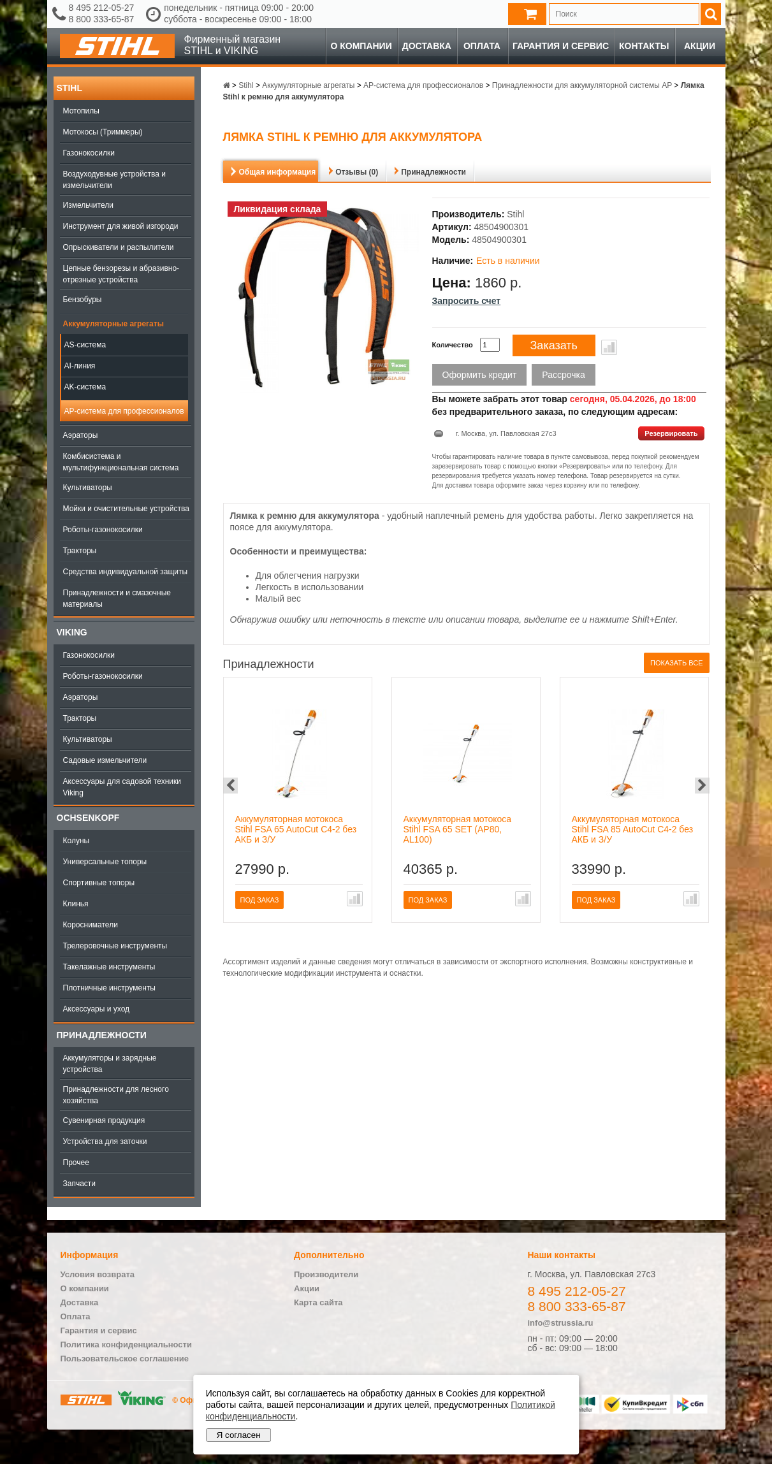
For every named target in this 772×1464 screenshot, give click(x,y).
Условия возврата (98, 1274)
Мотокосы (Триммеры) (103, 131)
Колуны (76, 840)
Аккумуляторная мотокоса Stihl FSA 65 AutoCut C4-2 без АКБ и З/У (296, 829)
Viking (72, 632)
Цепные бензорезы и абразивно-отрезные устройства (121, 274)
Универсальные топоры (105, 861)
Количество (452, 345)
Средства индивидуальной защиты (125, 571)
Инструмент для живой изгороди (120, 226)
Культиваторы (87, 487)
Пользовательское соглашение (125, 1358)
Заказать (554, 345)
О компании (360, 46)
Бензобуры (82, 299)
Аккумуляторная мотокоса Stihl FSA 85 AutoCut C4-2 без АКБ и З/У (633, 829)
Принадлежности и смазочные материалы (117, 598)
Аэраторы (80, 435)
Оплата (481, 46)
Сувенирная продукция (104, 1120)
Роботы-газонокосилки (103, 529)
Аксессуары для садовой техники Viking (122, 787)
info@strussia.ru (561, 1323)
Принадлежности (102, 1035)
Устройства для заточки (105, 1141)
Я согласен (239, 1435)
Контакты (644, 46)
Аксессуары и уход (96, 1008)
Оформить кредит (479, 375)
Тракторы (80, 550)
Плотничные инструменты (109, 987)
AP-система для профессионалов (124, 411)
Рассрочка (563, 375)
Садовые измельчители (105, 760)
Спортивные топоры (99, 882)
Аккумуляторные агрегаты (113, 323)
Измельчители (88, 205)
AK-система (85, 386)
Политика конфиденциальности (126, 1344)
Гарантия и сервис (561, 46)
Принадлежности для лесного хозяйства (116, 1095)
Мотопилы (81, 110)
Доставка (426, 46)
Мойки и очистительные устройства (126, 508)
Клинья (76, 903)
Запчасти (79, 1183)
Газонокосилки (89, 153)
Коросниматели (90, 924)
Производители (326, 1274)
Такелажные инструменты (109, 966)
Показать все (676, 663)
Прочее (76, 1162)
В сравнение (609, 347)
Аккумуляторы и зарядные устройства (110, 1064)
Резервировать (671, 433)
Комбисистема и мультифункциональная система (121, 462)
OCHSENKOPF (88, 818)
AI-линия (80, 365)
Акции (699, 46)
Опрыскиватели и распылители (118, 247)
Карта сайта (318, 1302)
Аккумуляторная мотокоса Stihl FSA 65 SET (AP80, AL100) (458, 829)
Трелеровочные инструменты (115, 945)
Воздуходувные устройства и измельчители (114, 180)
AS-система (85, 344)
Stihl (69, 88)
